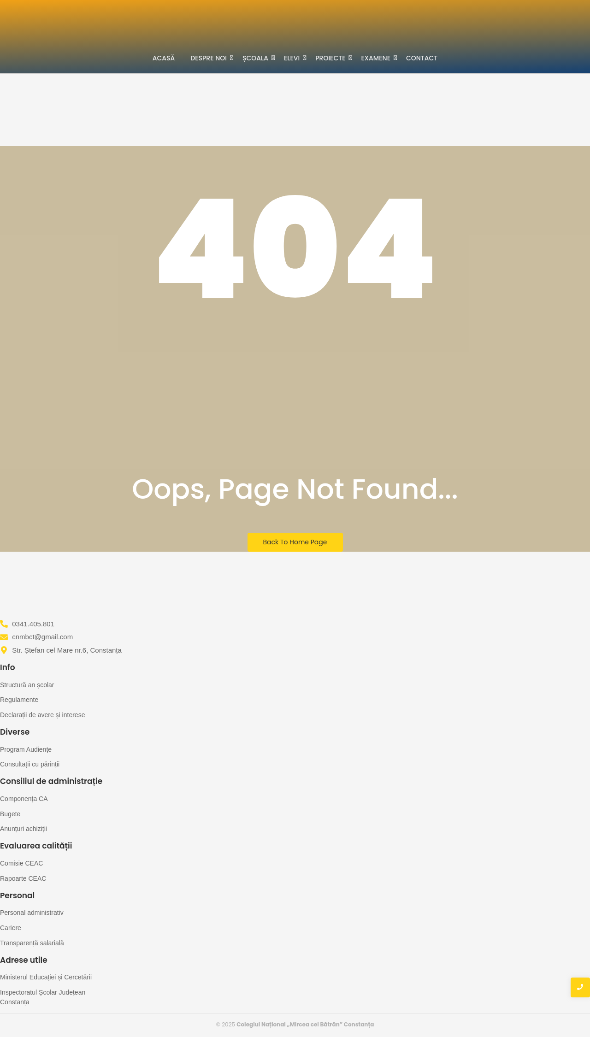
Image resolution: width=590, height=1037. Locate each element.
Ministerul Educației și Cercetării (46, 977)
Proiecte (331, 58)
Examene (377, 58)
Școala (256, 58)
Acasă (164, 58)
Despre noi (210, 58)
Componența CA (24, 798)
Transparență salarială (32, 943)
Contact (421, 58)
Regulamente (19, 699)
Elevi (293, 58)
